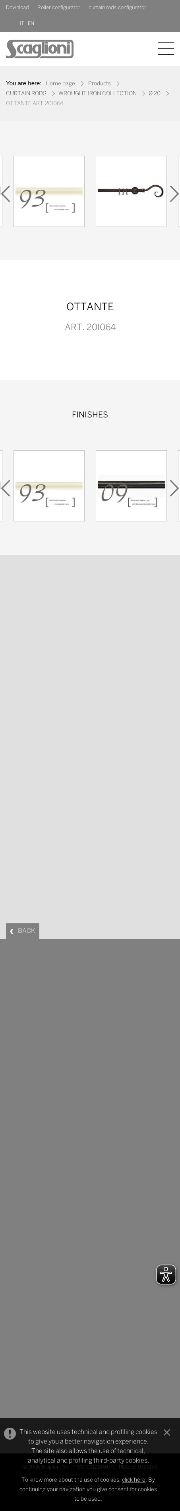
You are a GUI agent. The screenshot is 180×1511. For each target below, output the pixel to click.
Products (99, 84)
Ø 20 (155, 93)
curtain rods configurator (117, 7)
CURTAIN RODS (26, 93)
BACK (26, 931)
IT (22, 23)
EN (31, 23)
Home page (60, 84)
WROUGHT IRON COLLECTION (97, 93)
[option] (49, 193)
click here (133, 1480)
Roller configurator (58, 7)
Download (17, 7)
